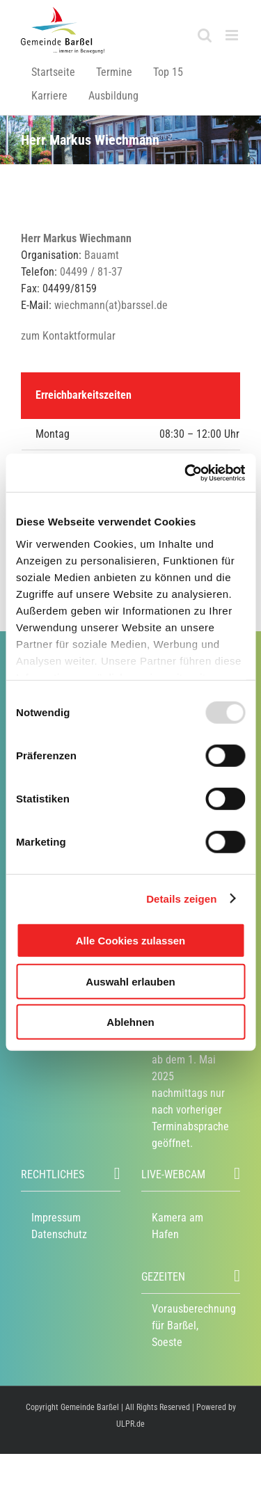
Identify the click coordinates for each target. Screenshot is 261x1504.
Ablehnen (130, 1022)
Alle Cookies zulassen (131, 941)
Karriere (49, 95)
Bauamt (101, 255)
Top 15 (168, 72)
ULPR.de (130, 1424)
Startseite (53, 72)
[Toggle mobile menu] (233, 35)
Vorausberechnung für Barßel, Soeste (194, 1325)
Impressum (56, 1217)
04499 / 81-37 (91, 271)
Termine (114, 72)
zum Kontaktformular (68, 335)
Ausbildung (113, 95)
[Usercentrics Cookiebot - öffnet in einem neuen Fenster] (186, 473)
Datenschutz (59, 1234)
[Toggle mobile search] (205, 35)
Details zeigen (181, 898)
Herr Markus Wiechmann (76, 238)
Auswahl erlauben (130, 981)
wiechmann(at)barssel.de (111, 305)
